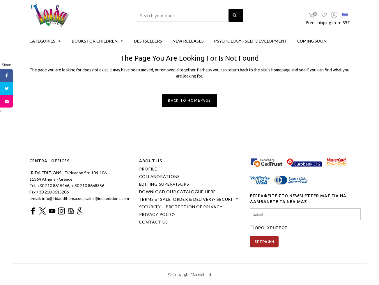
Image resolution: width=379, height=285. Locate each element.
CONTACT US (153, 222)
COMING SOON (312, 40)
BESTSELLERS (148, 40)
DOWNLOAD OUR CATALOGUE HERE (177, 191)
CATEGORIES (45, 40)
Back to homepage (189, 100)
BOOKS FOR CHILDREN (98, 40)
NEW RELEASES (188, 40)
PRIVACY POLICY (157, 214)
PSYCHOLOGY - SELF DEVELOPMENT (250, 40)
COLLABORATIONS (159, 176)
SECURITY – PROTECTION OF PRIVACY (181, 207)
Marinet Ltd (201, 274)
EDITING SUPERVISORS (164, 184)
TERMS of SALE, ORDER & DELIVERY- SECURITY (189, 199)
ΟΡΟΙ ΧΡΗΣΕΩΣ (271, 227)
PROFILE (148, 169)
